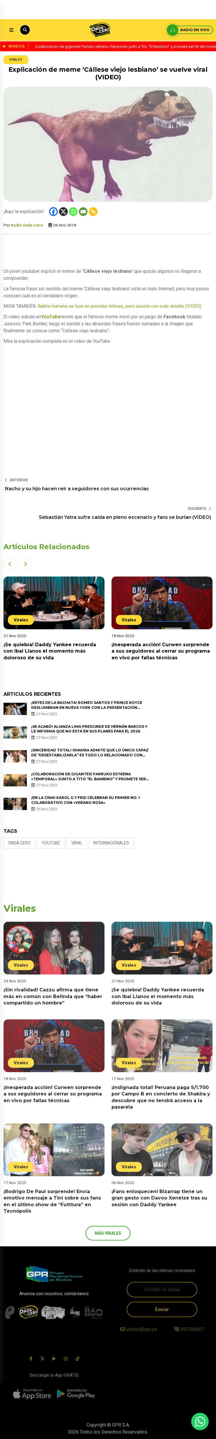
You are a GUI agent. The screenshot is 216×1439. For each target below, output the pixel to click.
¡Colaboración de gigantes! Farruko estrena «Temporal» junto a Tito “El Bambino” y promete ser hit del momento (88, 779)
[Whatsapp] (73, 211)
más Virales (108, 1233)
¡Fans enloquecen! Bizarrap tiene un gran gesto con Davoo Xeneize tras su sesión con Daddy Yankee (159, 1205)
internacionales (111, 843)
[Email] (83, 211)
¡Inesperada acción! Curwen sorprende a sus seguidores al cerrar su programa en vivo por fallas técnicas (161, 651)
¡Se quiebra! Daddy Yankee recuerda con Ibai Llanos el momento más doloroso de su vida (50, 651)
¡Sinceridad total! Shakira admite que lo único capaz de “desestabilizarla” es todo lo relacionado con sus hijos (90, 755)
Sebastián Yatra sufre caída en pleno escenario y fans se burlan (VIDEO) (125, 517)
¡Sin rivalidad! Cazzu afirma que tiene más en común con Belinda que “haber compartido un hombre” (53, 1004)
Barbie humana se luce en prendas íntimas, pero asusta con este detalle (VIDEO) (119, 306)
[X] (63, 211)
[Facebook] (53, 211)
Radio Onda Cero (27, 225)
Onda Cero (19, 843)
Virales (15, 59)
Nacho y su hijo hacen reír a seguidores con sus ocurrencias (77, 488)
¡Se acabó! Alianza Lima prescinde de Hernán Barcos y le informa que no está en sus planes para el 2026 (89, 729)
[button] (10, 564)
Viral (76, 843)
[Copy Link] (93, 211)
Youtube (51, 843)
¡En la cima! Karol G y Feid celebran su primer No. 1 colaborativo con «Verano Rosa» (85, 800)
